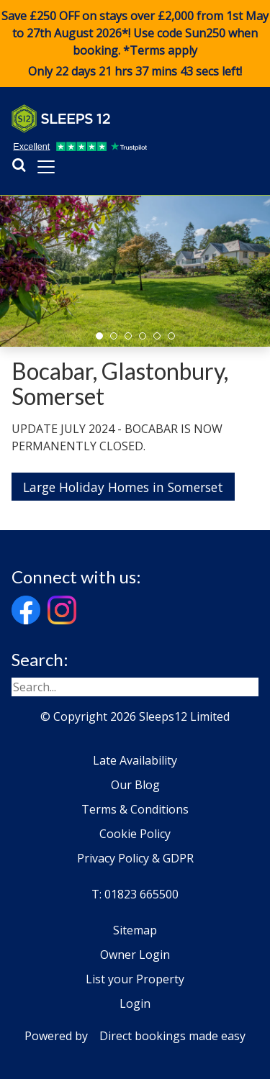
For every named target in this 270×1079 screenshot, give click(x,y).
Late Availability (135, 760)
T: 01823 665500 (135, 894)
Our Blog (135, 785)
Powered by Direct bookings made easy (135, 1036)
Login (135, 1003)
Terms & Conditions (135, 809)
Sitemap (135, 930)
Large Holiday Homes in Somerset (123, 487)
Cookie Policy (135, 834)
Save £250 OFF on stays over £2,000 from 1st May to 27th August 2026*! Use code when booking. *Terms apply (135, 44)
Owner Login (135, 954)
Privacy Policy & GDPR (135, 858)
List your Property (135, 979)
